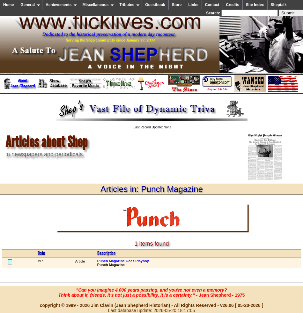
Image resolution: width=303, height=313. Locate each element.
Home (8, 5)
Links (193, 5)
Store (177, 5)
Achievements (61, 5)
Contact (212, 5)
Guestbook (155, 5)
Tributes (129, 5)
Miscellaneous (98, 5)
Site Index (255, 5)
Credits (232, 5)
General (30, 5)
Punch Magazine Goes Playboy (123, 261)
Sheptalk (279, 5)
